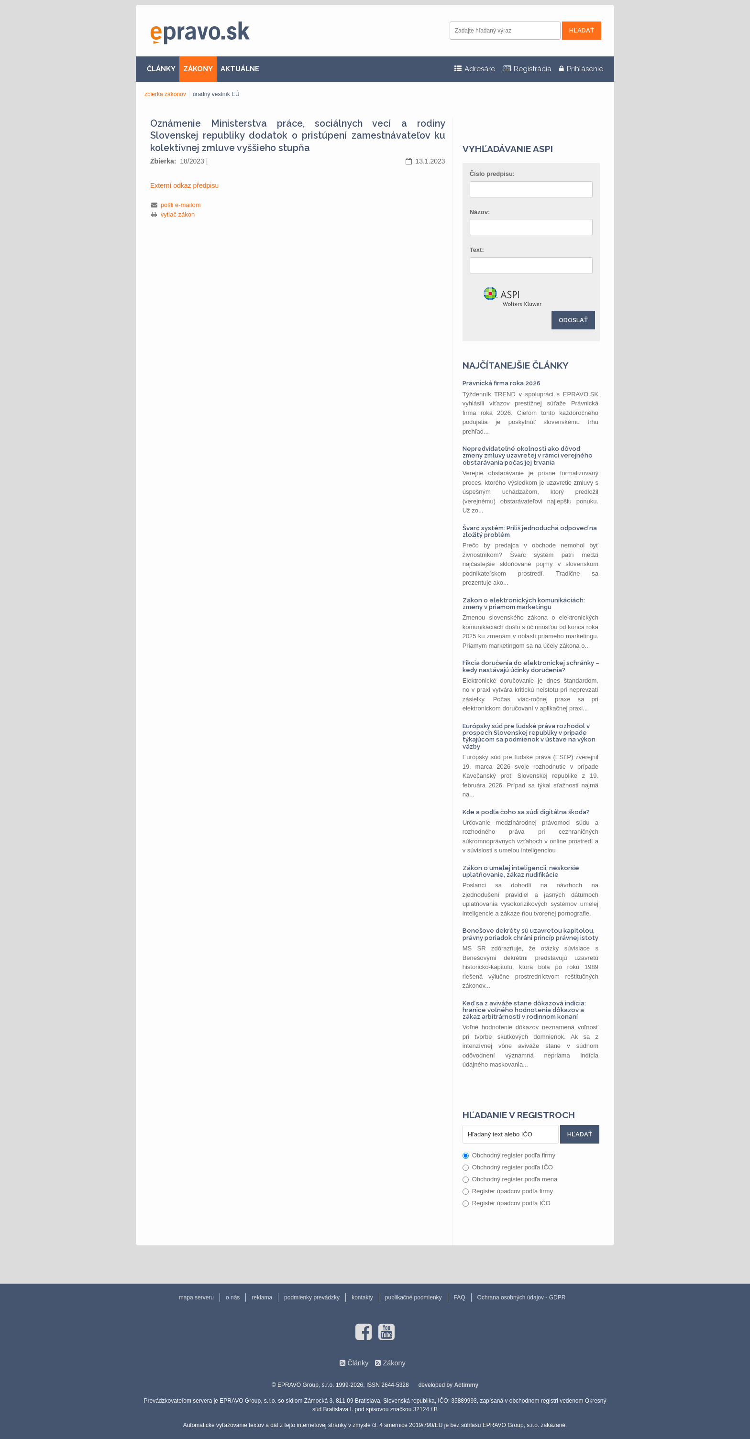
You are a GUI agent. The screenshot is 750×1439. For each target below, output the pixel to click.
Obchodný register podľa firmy (509, 1155)
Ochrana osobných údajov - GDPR (521, 1297)
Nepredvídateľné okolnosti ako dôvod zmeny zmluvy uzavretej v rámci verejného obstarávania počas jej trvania (528, 455)
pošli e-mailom (181, 204)
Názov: (480, 212)
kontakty (362, 1297)
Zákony (394, 1363)
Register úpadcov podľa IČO (507, 1203)
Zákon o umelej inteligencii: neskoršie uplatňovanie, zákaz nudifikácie (521, 871)
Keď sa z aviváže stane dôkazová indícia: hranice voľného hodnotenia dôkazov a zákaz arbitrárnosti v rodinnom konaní (524, 1010)
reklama (262, 1297)
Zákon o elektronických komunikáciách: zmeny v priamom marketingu (524, 603)
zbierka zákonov (165, 94)
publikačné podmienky (413, 1297)
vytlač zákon (178, 214)
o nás (233, 1297)
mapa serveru (196, 1297)
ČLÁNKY (161, 69)
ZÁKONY (198, 69)
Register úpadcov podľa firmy (508, 1191)
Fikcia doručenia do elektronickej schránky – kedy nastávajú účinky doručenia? (531, 666)
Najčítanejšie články (516, 365)
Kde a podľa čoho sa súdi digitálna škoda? (526, 812)
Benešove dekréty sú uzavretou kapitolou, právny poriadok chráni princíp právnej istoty (530, 934)
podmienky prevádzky (312, 1297)
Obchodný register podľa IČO (508, 1167)
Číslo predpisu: (492, 173)
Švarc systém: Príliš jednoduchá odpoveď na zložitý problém (530, 531)
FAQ (459, 1297)
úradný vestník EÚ (216, 94)
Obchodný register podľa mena (510, 1179)
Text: (477, 249)
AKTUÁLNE (240, 69)
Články (357, 1363)
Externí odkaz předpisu (184, 185)
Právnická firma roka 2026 (501, 383)
